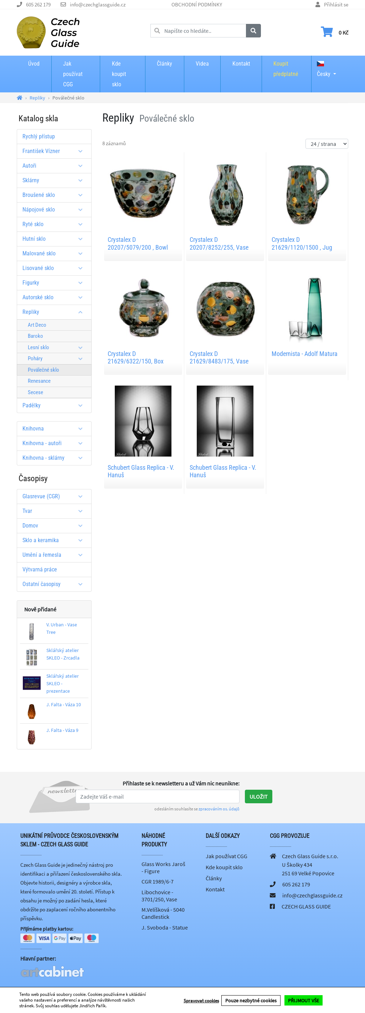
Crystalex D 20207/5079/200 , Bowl (138, 243)
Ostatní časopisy (55, 584)
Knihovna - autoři (55, 443)
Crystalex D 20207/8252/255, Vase (219, 243)
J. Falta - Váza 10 (63, 704)
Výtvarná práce (39, 569)
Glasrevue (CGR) (55, 496)
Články (164, 63)
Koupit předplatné (285, 68)
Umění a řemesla (55, 554)
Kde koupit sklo (119, 74)
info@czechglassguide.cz (97, 4)
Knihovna (55, 428)
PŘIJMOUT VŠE (303, 1000)
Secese (35, 392)
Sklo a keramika (55, 540)
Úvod (34, 63)
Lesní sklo (58, 347)
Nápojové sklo (55, 209)
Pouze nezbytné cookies (251, 1000)
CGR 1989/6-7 (158, 881)
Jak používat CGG (73, 74)
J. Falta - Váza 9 (62, 730)
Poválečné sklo (43, 370)
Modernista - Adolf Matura (305, 353)
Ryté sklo (55, 224)
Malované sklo (55, 253)
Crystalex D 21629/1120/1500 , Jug (302, 243)
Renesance (39, 381)
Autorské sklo (55, 297)
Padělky (55, 405)
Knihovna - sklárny (55, 457)
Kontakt (241, 63)
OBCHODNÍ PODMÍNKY (196, 4)
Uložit (259, 796)
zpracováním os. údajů (219, 808)
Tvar (55, 511)
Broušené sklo (55, 195)
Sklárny (55, 180)
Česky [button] (323, 69)
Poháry (58, 358)
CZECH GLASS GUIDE (306, 906)
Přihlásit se (336, 4)
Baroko (35, 336)
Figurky (55, 282)
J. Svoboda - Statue (165, 927)
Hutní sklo (55, 238)
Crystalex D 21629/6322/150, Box (136, 357)
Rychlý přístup (38, 136)
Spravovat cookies (201, 1000)
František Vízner (55, 151)
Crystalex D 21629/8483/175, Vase (219, 357)
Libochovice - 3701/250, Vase (159, 896)
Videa (202, 63)
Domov (55, 525)
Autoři (55, 165)
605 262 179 (38, 4)
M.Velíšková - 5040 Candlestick (163, 913)
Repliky (55, 312)
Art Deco (37, 325)
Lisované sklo (55, 268)
